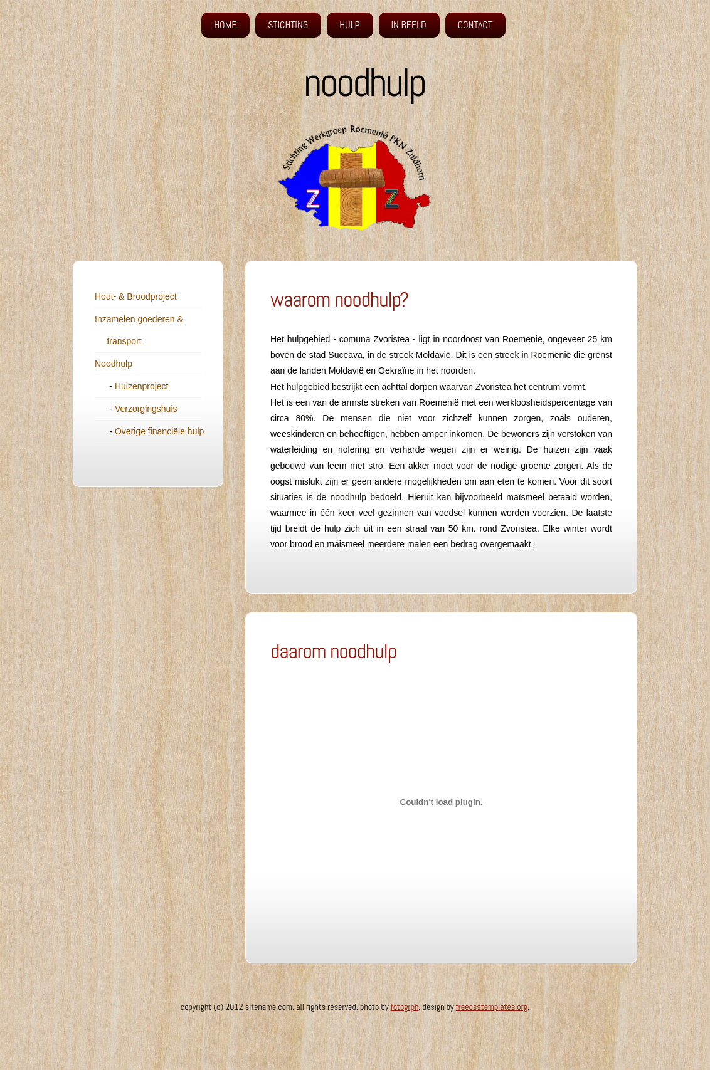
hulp (349, 24)
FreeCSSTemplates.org (491, 1006)
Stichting (288, 24)
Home (225, 24)
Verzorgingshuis (146, 409)
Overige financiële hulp (159, 431)
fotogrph (405, 1006)
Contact (475, 24)
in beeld (409, 24)
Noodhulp (113, 364)
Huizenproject (142, 386)
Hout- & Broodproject (136, 296)
